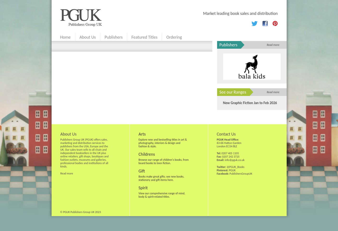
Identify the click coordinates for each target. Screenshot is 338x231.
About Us (88, 37)
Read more (273, 45)
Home (65, 37)
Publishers (114, 37)
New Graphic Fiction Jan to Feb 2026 (250, 103)
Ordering (174, 37)
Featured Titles (144, 37)
